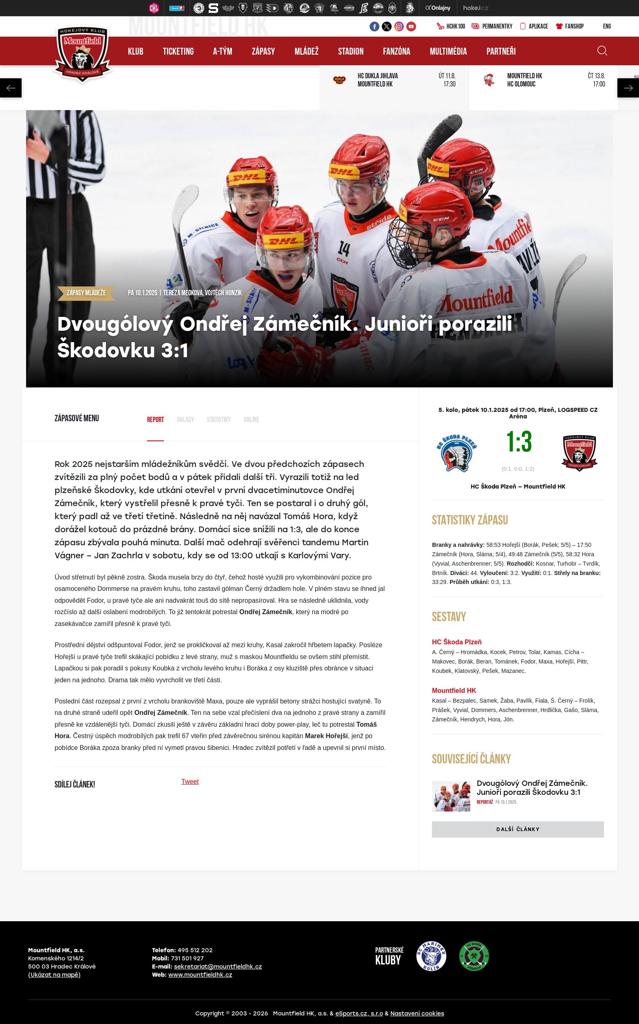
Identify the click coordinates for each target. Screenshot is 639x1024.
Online (252, 420)
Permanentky (492, 27)
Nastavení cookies (417, 1013)
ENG (600, 27)
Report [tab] (155, 420)
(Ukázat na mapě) (54, 974)
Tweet (190, 781)
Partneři (501, 52)
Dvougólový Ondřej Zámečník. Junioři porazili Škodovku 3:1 (532, 788)
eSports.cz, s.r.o (359, 1013)
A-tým (222, 52)
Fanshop (569, 27)
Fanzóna (396, 52)
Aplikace (533, 27)
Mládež (307, 52)
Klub (135, 52)
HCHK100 (450, 27)
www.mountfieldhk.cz (200, 974)
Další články (517, 829)
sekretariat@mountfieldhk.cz (218, 966)
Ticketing (178, 52)
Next (628, 87)
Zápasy (263, 52)
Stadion (351, 52)
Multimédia (448, 52)
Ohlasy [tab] (185, 420)
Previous (11, 87)
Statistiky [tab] (219, 420)
